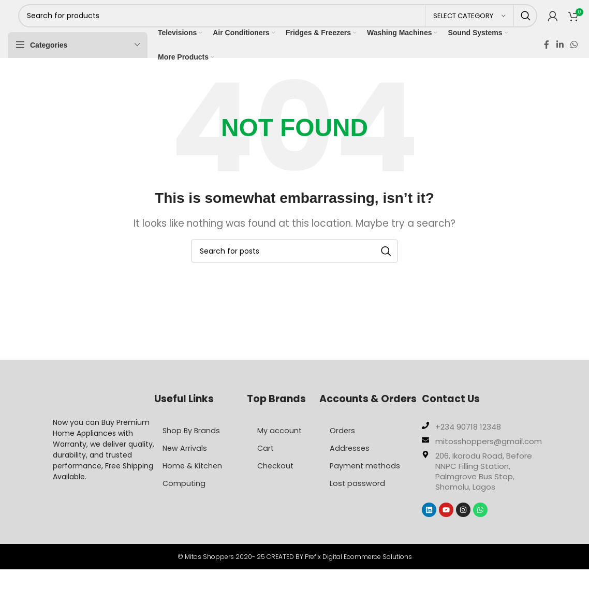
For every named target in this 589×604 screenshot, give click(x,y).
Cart (266, 461)
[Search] (277, 22)
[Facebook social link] (546, 57)
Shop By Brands (194, 443)
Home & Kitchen (196, 479)
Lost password (358, 496)
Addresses (350, 461)
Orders (343, 443)
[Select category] (469, 22)
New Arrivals (187, 461)
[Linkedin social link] (560, 57)
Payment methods (366, 479)
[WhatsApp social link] (574, 57)
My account (279, 443)
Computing (187, 496)
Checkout (276, 479)
